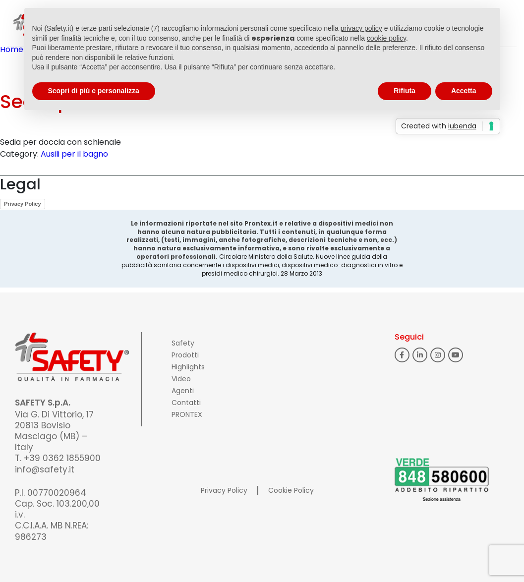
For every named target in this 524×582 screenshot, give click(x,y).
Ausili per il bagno (74, 154)
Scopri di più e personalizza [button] (93, 91)
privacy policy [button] (361, 28)
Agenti (183, 391)
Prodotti (185, 355)
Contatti (186, 402)
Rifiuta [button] (404, 91)
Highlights (188, 367)
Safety (183, 343)
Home (11, 49)
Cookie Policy (291, 490)
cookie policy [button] (386, 38)
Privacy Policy (22, 204)
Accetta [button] (463, 91)
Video (181, 379)
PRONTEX (187, 414)
